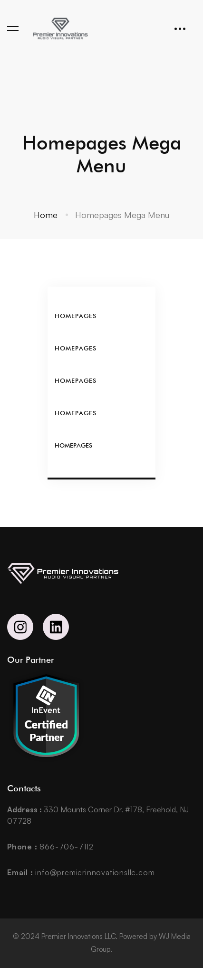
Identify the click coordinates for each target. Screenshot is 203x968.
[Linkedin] (56, 627)
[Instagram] (20, 627)
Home (46, 215)
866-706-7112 (50, 846)
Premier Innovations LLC (78, 936)
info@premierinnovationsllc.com (81, 872)
